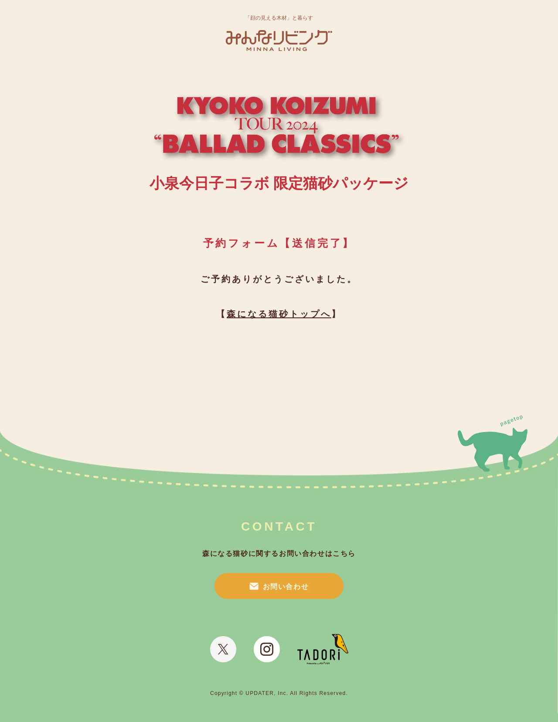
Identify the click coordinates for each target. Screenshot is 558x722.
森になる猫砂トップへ (279, 314)
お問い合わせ (286, 586)
